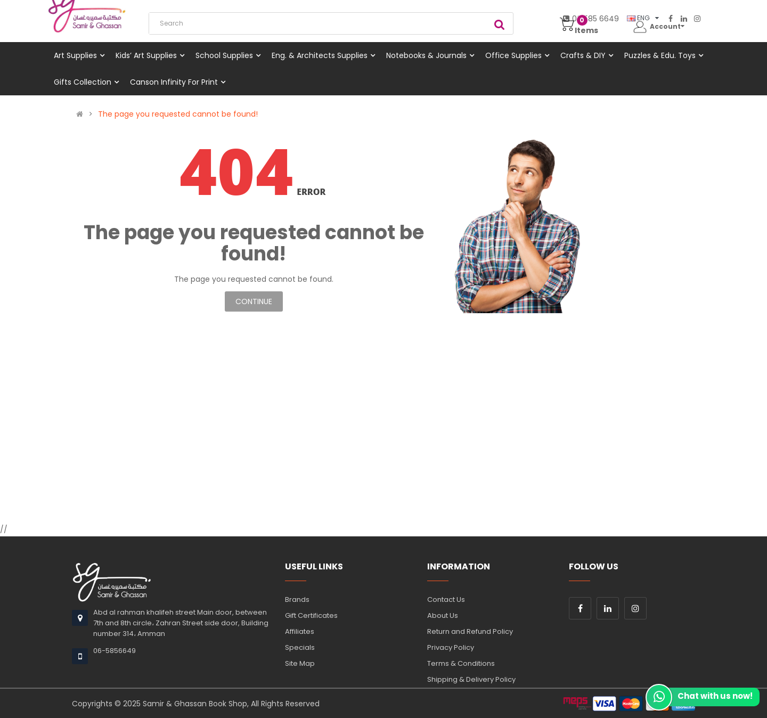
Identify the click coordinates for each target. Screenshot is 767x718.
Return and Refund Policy (470, 631)
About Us (442, 615)
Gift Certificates (311, 615)
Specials (300, 647)
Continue (253, 301)
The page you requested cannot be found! (178, 114)
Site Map (300, 663)
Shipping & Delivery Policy (471, 679)
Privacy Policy (450, 647)
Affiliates (299, 631)
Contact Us (446, 599)
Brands (297, 599)
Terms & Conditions (461, 663)
